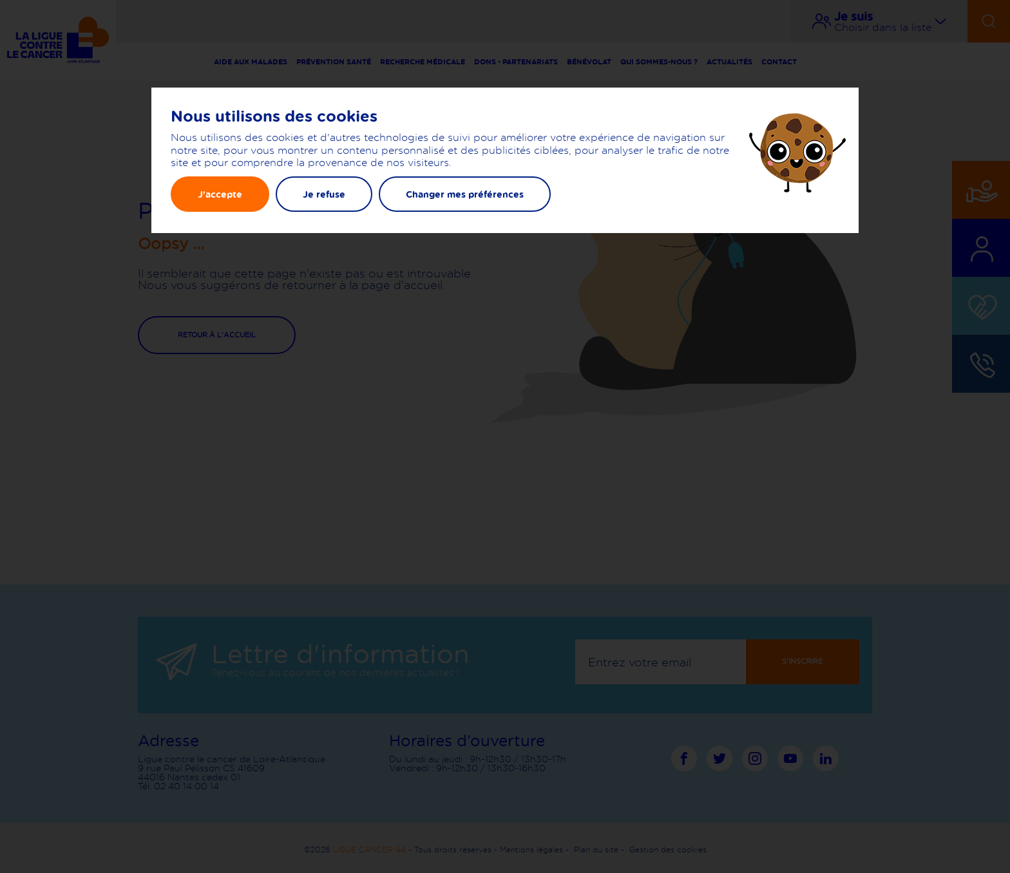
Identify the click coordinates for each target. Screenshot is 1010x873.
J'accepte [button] (220, 194)
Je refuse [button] (324, 194)
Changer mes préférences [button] (465, 194)
